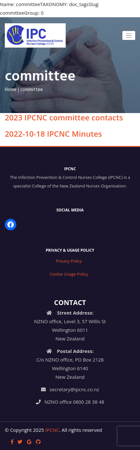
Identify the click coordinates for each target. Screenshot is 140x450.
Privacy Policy (69, 261)
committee (31, 90)
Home (11, 90)
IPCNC (52, 430)
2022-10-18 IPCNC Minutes (53, 133)
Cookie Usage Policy (69, 274)
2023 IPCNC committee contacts (64, 117)
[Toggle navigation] (129, 35)
